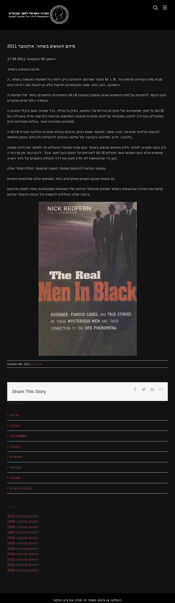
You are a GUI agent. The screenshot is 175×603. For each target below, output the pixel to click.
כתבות (15, 446)
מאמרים (16, 457)
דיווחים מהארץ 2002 (23, 559)
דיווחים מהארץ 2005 (23, 543)
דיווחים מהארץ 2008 (23, 527)
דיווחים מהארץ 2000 (23, 570)
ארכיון (14, 415)
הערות (15, 425)
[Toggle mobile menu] (165, 7)
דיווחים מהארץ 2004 (23, 548)
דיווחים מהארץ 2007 (23, 532)
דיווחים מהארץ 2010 (23, 516)
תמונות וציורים (21, 488)
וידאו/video (18, 436)
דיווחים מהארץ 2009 (23, 521)
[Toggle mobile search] (155, 7)
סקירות (38, 364)
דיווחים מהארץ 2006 (23, 538)
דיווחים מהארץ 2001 (23, 565)
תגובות (15, 478)
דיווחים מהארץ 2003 (23, 554)
